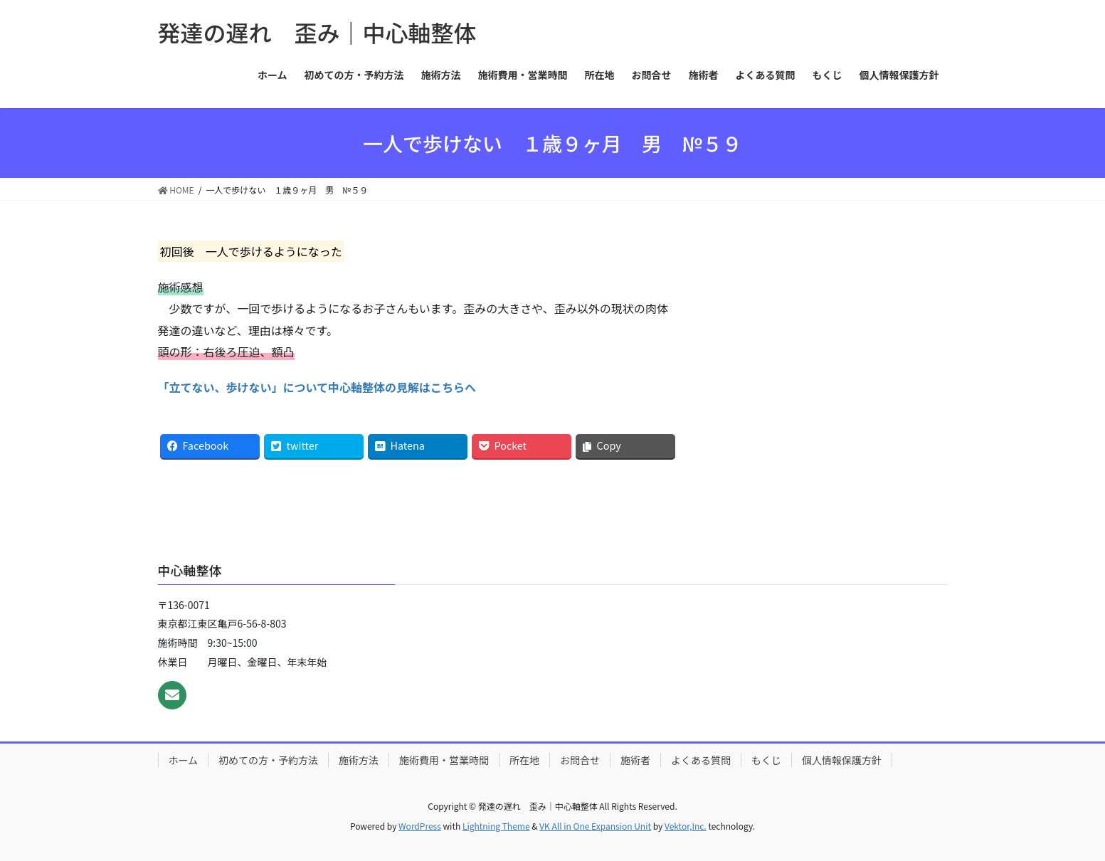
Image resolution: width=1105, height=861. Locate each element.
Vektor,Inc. (686, 826)
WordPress (419, 826)
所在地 (524, 760)
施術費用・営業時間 (444, 760)
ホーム (184, 760)
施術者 (635, 760)
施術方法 (359, 760)
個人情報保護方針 (842, 760)
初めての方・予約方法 (268, 760)
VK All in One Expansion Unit (595, 826)
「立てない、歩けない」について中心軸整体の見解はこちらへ (317, 387)
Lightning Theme (496, 826)
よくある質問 (701, 760)
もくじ (766, 760)
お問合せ (580, 760)
